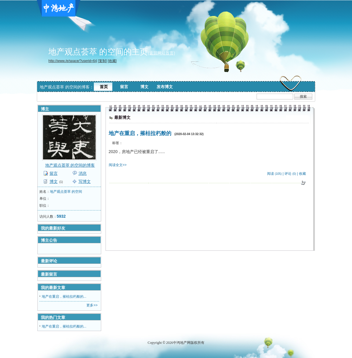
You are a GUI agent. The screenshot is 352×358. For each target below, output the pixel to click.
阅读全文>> (118, 165)
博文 (144, 86)
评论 (287, 174)
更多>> (91, 305)
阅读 (270, 174)
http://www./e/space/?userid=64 (72, 61)
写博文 (85, 181)
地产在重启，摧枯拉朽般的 (140, 133)
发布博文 (165, 86)
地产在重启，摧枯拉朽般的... (64, 297)
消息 (83, 173)
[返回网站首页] (161, 53)
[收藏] (112, 61)
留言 (124, 86)
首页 (104, 86)
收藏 (302, 174)
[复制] (102, 61)
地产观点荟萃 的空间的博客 (70, 165)
